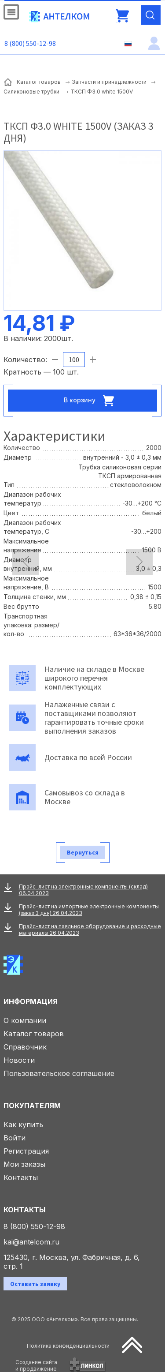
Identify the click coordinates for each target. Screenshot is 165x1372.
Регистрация (26, 1151)
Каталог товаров (34, 1033)
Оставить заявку (35, 1284)
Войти (15, 1137)
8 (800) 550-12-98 (30, 43)
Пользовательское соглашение (59, 1073)
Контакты (21, 1177)
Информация (31, 1001)
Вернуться (83, 852)
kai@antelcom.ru (31, 1241)
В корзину (91, 401)
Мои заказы (24, 1164)
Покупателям (32, 1105)
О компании (25, 1020)
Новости (19, 1060)
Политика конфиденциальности (68, 1345)
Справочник (25, 1046)
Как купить (23, 1124)
